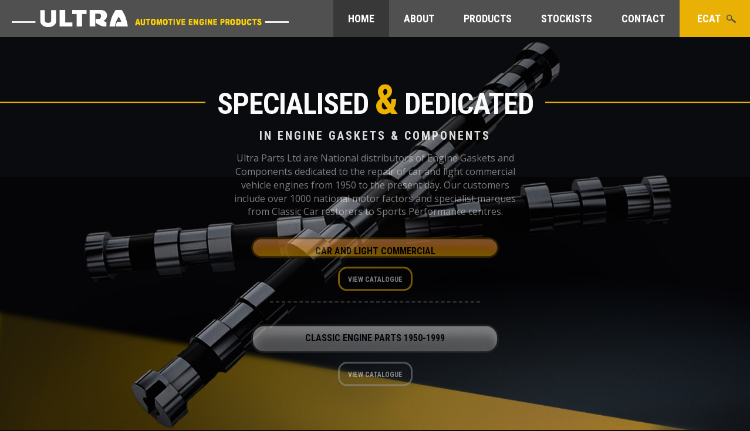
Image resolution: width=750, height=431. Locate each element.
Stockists (566, 18)
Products (488, 18)
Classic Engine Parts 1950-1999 (375, 340)
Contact (643, 18)
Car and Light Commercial (375, 254)
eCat (709, 18)
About (419, 18)
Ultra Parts (150, 18)
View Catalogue (375, 282)
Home (361, 18)
